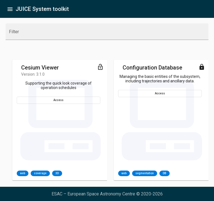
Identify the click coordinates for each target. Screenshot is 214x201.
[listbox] (39, 173)
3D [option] (57, 173)
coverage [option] (40, 173)
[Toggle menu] (100, 66)
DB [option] (164, 173)
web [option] (22, 173)
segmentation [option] (144, 173)
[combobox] (107, 34)
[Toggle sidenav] (10, 9)
